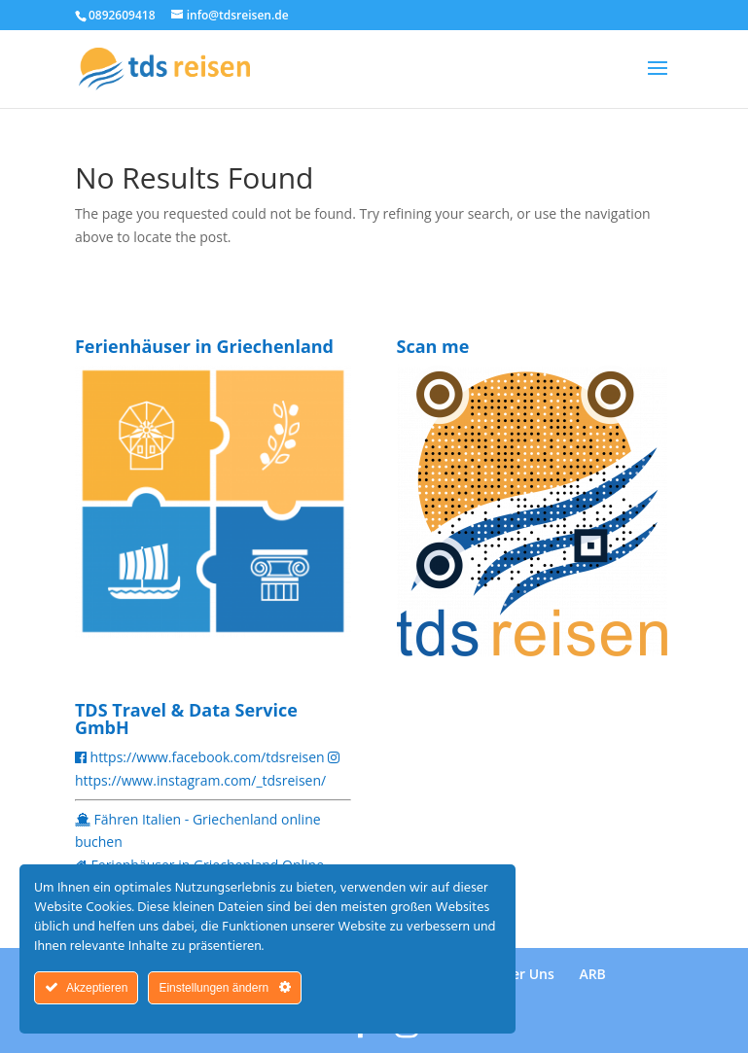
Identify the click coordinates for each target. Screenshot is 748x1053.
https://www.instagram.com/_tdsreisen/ (200, 780)
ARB (592, 974)
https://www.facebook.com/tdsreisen (207, 757)
